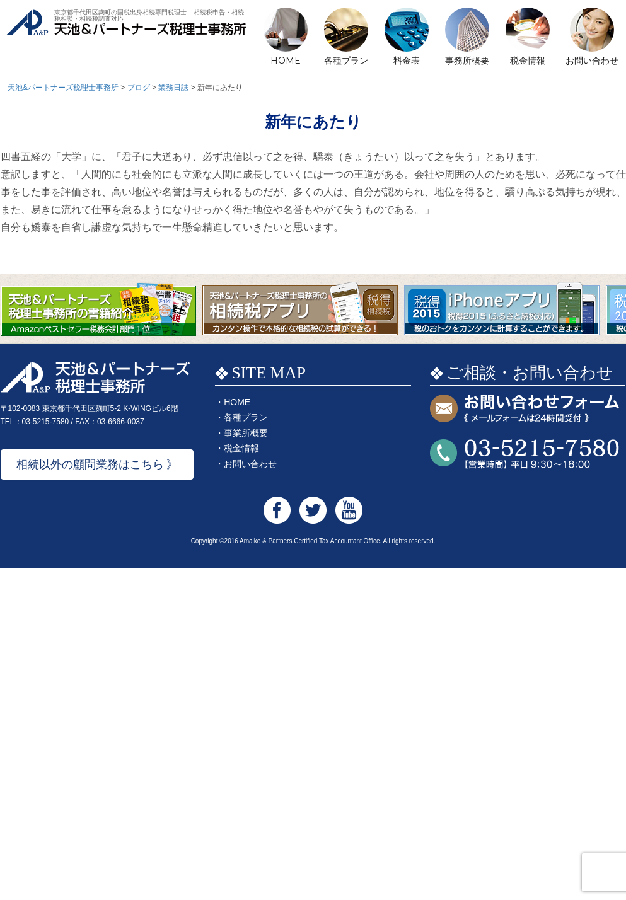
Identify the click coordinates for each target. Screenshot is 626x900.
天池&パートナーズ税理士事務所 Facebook (277, 510)
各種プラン (346, 60)
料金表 (406, 60)
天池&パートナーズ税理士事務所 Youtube (348, 510)
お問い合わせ (591, 60)
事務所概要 (467, 60)
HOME (285, 60)
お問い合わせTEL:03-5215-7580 (524, 454)
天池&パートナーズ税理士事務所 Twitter (313, 510)
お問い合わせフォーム (524, 409)
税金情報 (527, 60)
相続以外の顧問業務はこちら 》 (97, 464)
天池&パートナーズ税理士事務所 (126, 37)
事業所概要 (246, 433)
